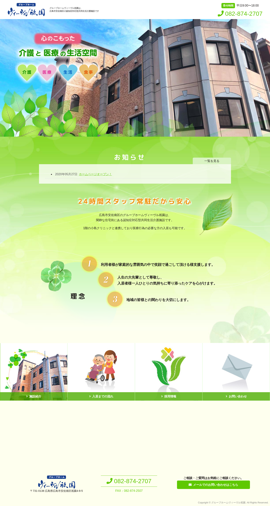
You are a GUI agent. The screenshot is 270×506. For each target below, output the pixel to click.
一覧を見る (211, 160)
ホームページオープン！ (83, 174)
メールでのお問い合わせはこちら (215, 484)
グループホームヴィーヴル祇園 (228, 502)
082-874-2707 (243, 13)
